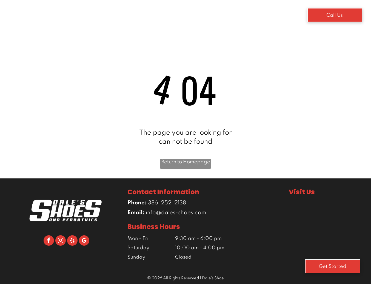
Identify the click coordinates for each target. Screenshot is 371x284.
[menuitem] (101, 14)
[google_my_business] (84, 241)
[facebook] (49, 241)
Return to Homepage (185, 162)
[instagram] (60, 241)
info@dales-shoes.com (176, 213)
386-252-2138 (167, 203)
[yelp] (72, 241)
